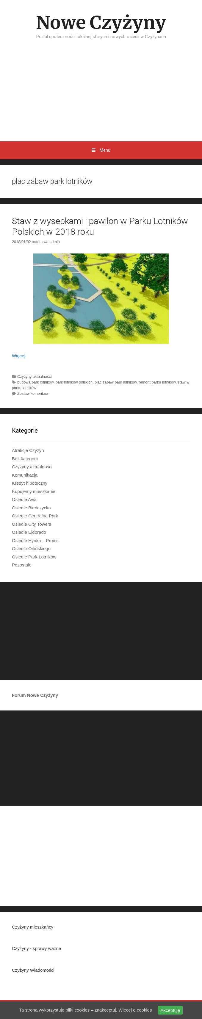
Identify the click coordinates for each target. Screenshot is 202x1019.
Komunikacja (24, 475)
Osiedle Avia (24, 499)
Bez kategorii (25, 458)
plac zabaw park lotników (116, 382)
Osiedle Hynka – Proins (35, 540)
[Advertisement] (101, 96)
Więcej (18, 355)
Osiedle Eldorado (29, 532)
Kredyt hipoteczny (29, 483)
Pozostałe (22, 564)
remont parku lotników (157, 382)
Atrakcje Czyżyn (28, 450)
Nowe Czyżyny (101, 22)
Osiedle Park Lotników (34, 556)
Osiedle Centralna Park (35, 515)
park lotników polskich (74, 382)
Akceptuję (170, 1010)
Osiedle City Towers (31, 524)
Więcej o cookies (135, 1009)
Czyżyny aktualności (34, 376)
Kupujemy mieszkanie (33, 491)
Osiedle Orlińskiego (31, 548)
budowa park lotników (35, 382)
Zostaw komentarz (32, 393)
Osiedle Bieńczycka (31, 507)
